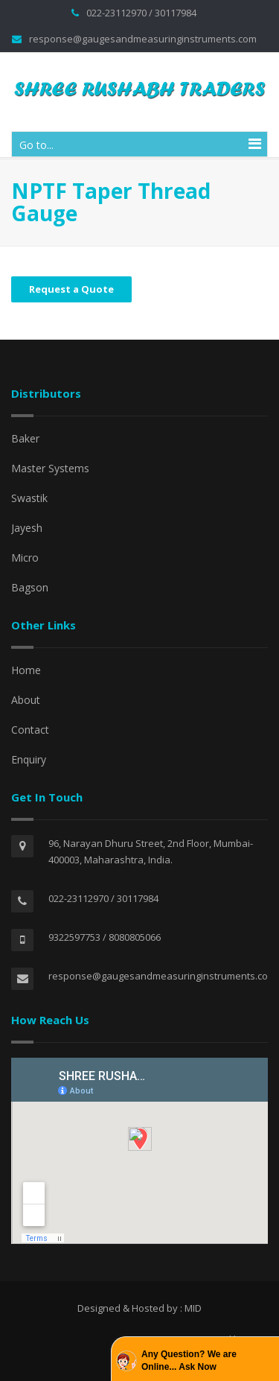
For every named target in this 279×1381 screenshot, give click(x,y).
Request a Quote (71, 289)
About (25, 700)
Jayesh (26, 528)
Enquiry (28, 759)
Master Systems (50, 468)
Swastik (29, 498)
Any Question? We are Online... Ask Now (189, 1360)
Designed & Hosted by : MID (139, 1308)
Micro (25, 557)
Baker (25, 438)
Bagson (29, 587)
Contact (30, 730)
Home (26, 670)
